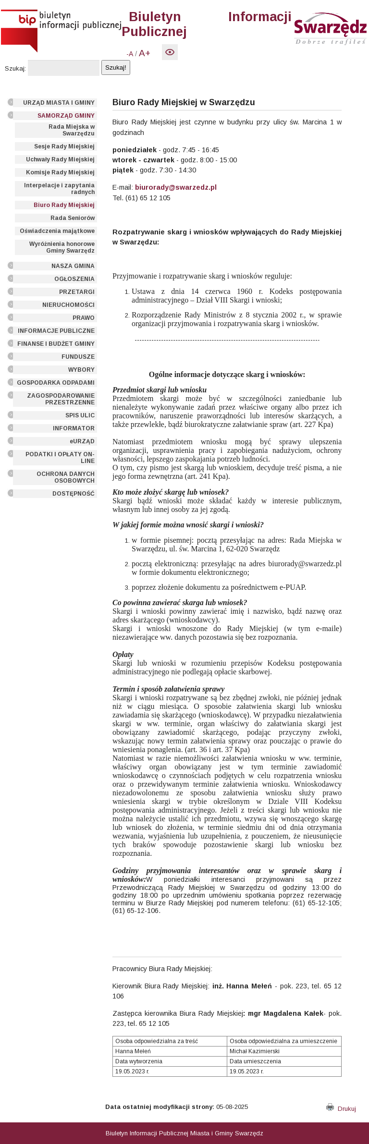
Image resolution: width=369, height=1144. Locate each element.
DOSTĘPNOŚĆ (73, 493)
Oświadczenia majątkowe (57, 231)
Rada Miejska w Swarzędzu (72, 130)
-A (129, 54)
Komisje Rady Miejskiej (60, 172)
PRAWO (84, 318)
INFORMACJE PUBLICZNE (56, 331)
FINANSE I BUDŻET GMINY (56, 344)
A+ (144, 53)
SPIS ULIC (80, 415)
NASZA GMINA (73, 266)
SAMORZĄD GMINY (66, 115)
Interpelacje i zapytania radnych (59, 188)
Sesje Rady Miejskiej (64, 146)
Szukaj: (15, 68)
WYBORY (81, 369)
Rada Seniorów (72, 218)
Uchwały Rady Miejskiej (60, 159)
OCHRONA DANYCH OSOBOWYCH (66, 477)
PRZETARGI (77, 292)
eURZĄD (82, 441)
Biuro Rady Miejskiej (64, 205)
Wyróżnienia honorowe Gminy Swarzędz (62, 247)
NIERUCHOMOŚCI (68, 305)
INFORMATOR (74, 428)
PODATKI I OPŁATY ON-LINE (60, 457)
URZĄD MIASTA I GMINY (59, 102)
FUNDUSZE (78, 356)
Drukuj (341, 1108)
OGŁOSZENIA (74, 279)
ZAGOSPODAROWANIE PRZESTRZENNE (61, 399)
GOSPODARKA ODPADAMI (56, 382)
